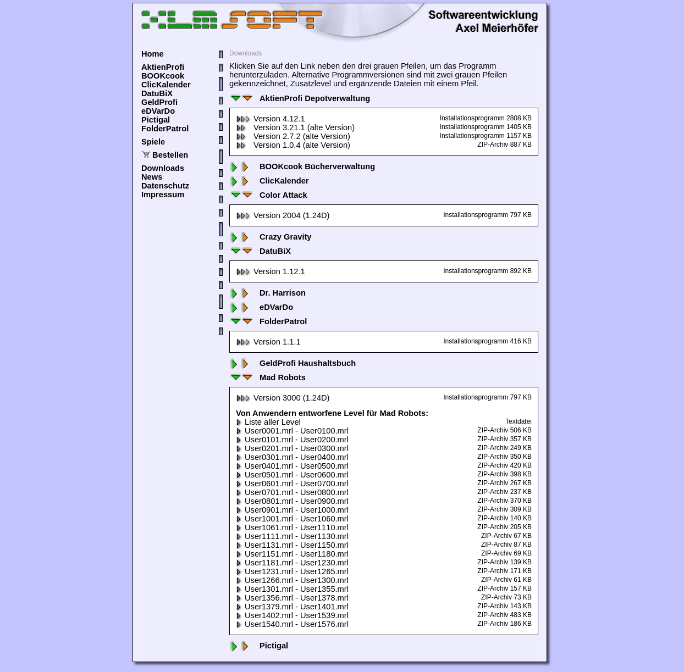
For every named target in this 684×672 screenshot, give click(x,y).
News (151, 177)
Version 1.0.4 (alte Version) (293, 145)
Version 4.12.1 (270, 118)
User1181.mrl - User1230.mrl (292, 562)
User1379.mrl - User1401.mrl (292, 606)
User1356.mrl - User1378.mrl (292, 597)
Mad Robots (267, 377)
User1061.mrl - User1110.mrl (292, 527)
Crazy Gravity (270, 236)
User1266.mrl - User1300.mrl (292, 580)
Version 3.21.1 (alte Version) (295, 127)
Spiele (153, 141)
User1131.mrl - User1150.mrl (292, 545)
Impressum (162, 194)
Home (152, 53)
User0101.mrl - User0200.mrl (292, 439)
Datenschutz (165, 185)
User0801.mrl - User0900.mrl (292, 501)
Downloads (162, 168)
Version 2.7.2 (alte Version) (293, 136)
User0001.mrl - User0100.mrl (292, 430)
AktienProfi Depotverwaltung (299, 98)
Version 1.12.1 (270, 271)
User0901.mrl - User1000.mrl (292, 510)
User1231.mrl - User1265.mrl (292, 571)
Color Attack (268, 195)
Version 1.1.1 (268, 341)
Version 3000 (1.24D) (283, 397)
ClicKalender (166, 84)
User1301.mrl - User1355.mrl (292, 589)
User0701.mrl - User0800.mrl (292, 492)
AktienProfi (162, 67)
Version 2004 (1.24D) (283, 215)
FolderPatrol (165, 128)
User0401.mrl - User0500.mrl (292, 466)
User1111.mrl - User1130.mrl (292, 536)
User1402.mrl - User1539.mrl (292, 615)
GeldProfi (159, 102)
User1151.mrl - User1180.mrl (292, 553)
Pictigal (155, 119)
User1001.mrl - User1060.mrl (292, 518)
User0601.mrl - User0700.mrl (292, 483)
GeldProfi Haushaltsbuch (292, 363)
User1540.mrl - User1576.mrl (292, 624)
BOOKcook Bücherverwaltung (302, 166)
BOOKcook (162, 75)
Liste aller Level (268, 422)
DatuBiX (157, 93)
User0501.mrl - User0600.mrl (292, 474)
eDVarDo (158, 111)
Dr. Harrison (267, 292)
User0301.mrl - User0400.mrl (292, 457)
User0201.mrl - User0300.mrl (292, 448)
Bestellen (170, 155)
